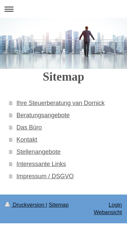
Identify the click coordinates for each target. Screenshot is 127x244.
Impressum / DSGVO (45, 176)
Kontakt (27, 139)
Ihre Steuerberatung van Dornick (61, 103)
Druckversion (25, 205)
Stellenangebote (39, 151)
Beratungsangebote (43, 115)
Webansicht (108, 212)
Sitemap (59, 205)
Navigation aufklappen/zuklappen (63, 9)
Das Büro (29, 127)
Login (115, 205)
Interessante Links (41, 164)
